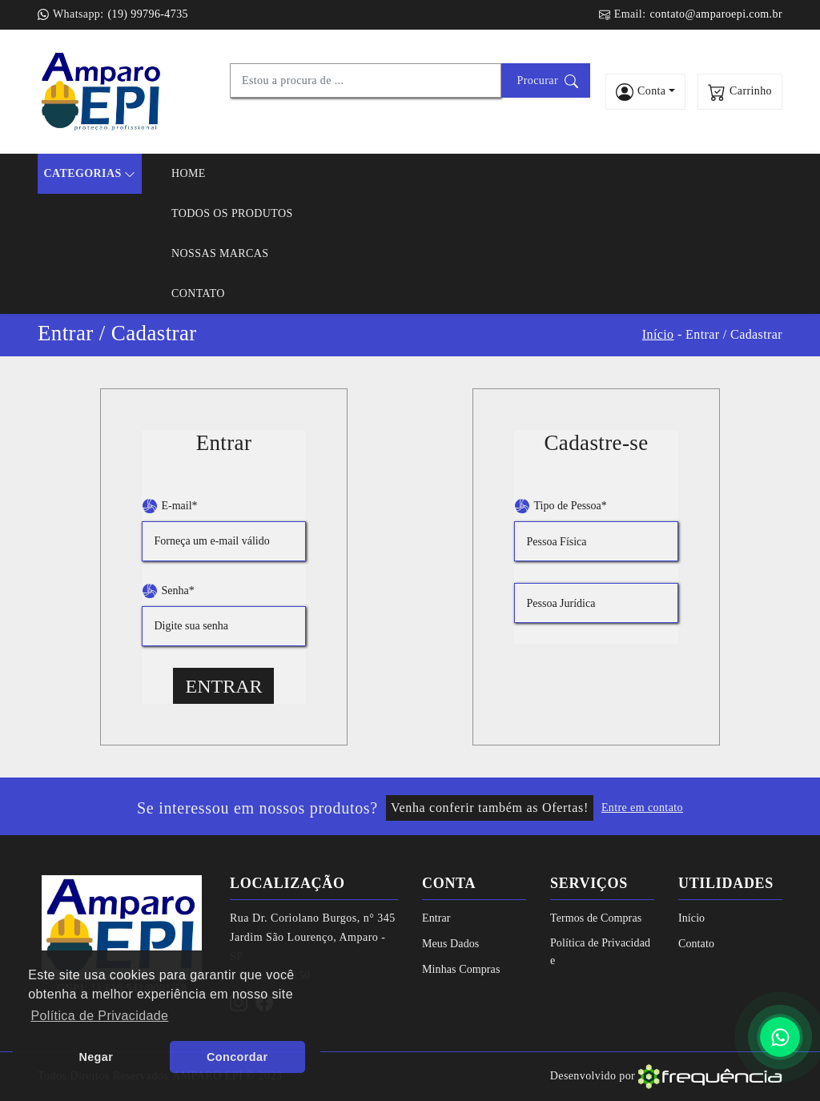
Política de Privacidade (600, 951)
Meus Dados (450, 944)
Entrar (223, 686)
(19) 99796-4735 (147, 14)
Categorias (89, 173)
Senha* (168, 591)
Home (188, 173)
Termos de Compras (595, 918)
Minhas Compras (461, 969)
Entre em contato (642, 808)
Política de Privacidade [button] (99, 1016)
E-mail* (170, 506)
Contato (198, 293)
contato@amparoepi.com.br (715, 14)
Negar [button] (95, 1057)
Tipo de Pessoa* (560, 506)
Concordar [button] (237, 1057)
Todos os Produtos (232, 213)
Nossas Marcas (220, 253)
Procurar (547, 81)
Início (658, 334)
